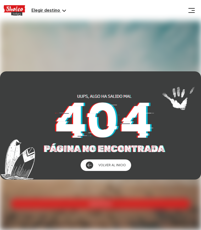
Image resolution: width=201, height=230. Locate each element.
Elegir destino (49, 11)
